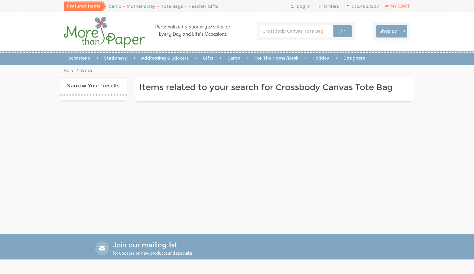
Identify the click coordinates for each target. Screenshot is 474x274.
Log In (299, 6)
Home (68, 70)
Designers (354, 58)
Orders (327, 6)
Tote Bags (172, 6)
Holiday (321, 58)
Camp (115, 6)
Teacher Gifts (203, 6)
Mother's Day (141, 6)
